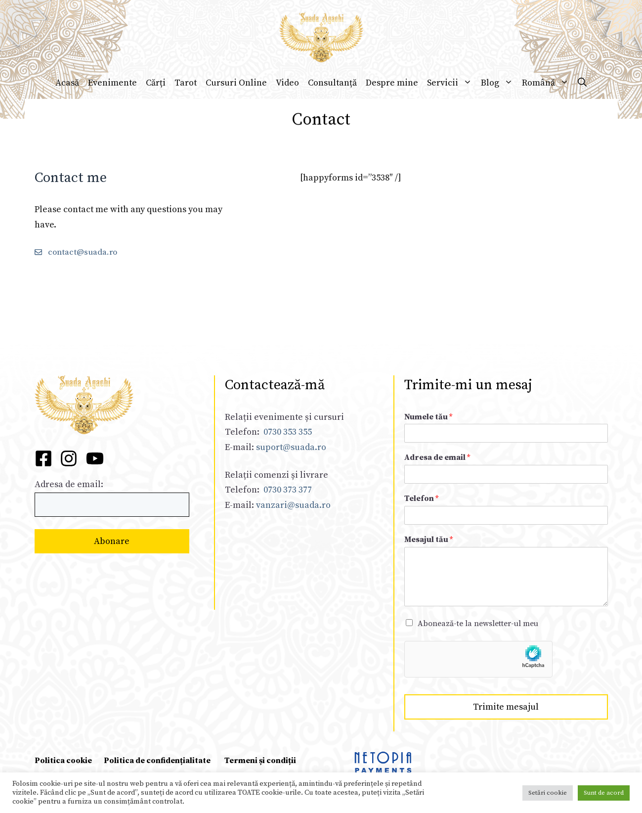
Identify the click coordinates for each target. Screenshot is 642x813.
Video (287, 83)
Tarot (185, 83)
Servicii (451, 83)
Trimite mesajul (506, 707)
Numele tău (428, 417)
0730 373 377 (287, 490)
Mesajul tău (428, 539)
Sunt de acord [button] (604, 793)
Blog (499, 83)
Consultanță (332, 83)
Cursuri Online (236, 83)
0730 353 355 (287, 432)
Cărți (156, 83)
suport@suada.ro (290, 447)
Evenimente (112, 83)
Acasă (67, 83)
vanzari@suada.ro (293, 505)
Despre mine (392, 83)
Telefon (421, 498)
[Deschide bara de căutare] (582, 83)
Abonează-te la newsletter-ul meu (478, 624)
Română (547, 83)
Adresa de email (437, 457)
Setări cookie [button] (547, 793)
